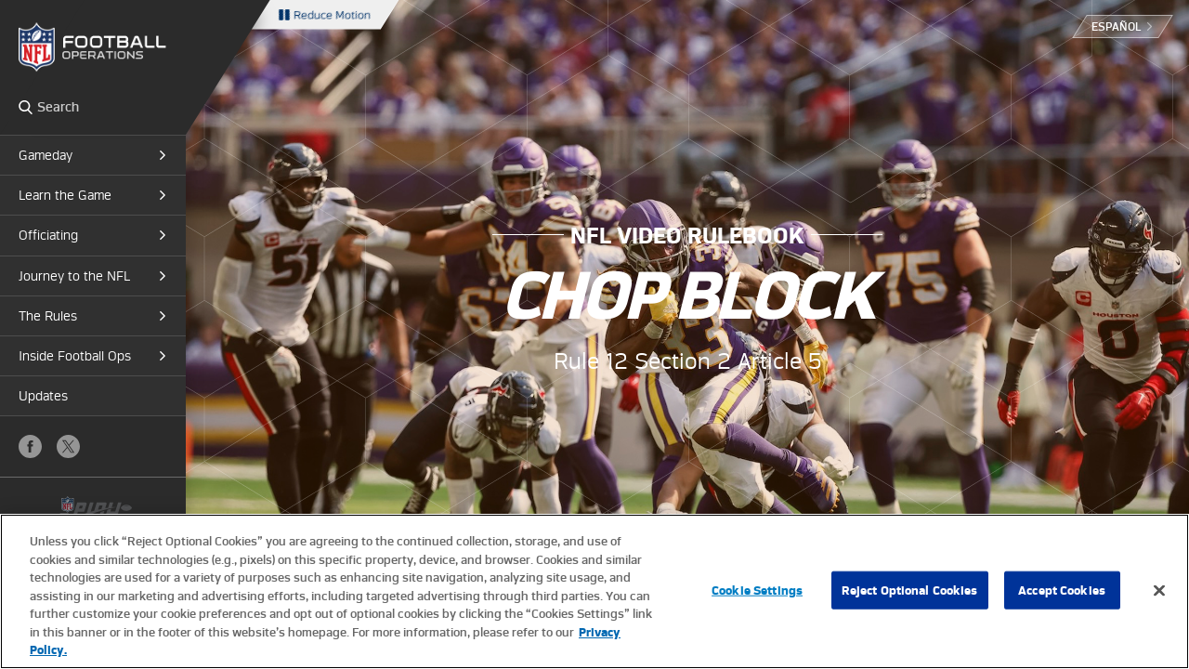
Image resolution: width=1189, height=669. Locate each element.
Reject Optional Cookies (910, 590)
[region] (594, 591)
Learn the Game (65, 195)
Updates (43, 395)
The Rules (48, 315)
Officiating (48, 235)
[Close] (1159, 590)
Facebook (30, 446)
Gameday (45, 155)
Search (26, 107)
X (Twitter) (68, 446)
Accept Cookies (1061, 590)
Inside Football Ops (75, 355)
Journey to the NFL (74, 276)
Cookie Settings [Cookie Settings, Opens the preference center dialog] (757, 590)
